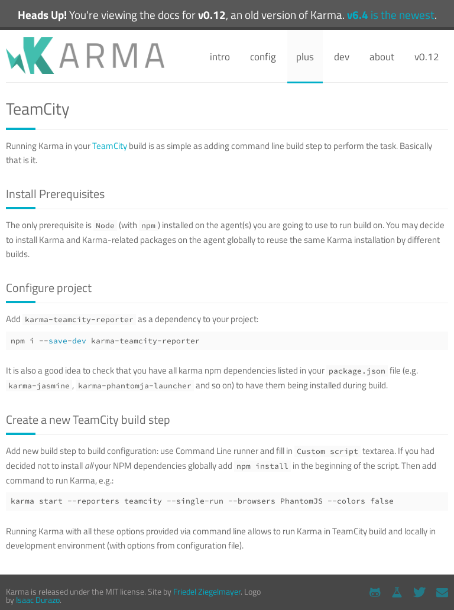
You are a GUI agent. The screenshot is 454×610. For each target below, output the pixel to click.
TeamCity (109, 145)
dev (341, 56)
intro (220, 56)
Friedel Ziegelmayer (207, 591)
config (263, 56)
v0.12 (426, 56)
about (381, 56)
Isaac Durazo (38, 599)
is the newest (390, 15)
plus (305, 56)
